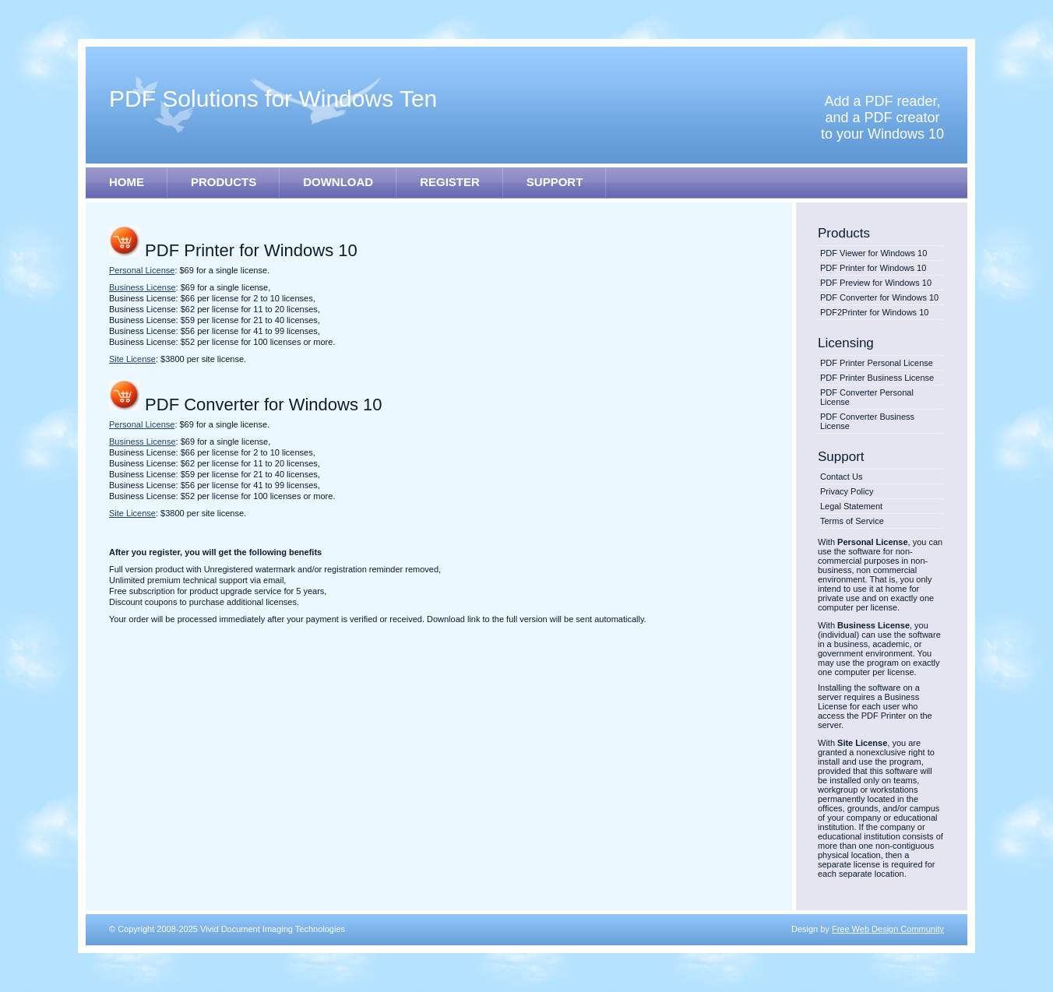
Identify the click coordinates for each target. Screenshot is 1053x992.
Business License (142, 287)
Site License (132, 359)
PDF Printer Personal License (876, 363)
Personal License (141, 270)
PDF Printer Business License (877, 377)
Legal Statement (851, 506)
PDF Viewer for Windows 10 (873, 253)
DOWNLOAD (338, 181)
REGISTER (450, 181)
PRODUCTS (223, 181)
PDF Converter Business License (867, 421)
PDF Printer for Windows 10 (873, 268)
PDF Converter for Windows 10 (879, 297)
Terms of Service (852, 521)
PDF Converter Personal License (867, 397)
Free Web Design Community (888, 929)
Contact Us (841, 476)
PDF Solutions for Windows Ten (273, 98)
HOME (126, 181)
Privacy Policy (846, 491)
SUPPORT (554, 181)
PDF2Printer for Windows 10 (874, 312)
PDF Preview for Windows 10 (876, 282)
